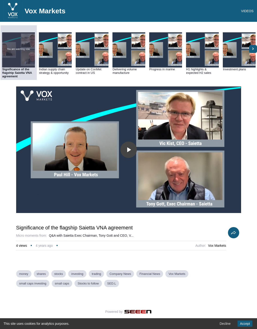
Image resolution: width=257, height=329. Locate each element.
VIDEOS (247, 11)
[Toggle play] (128, 150)
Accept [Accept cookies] (245, 323)
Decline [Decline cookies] (225, 323)
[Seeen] (138, 312)
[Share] (233, 232)
